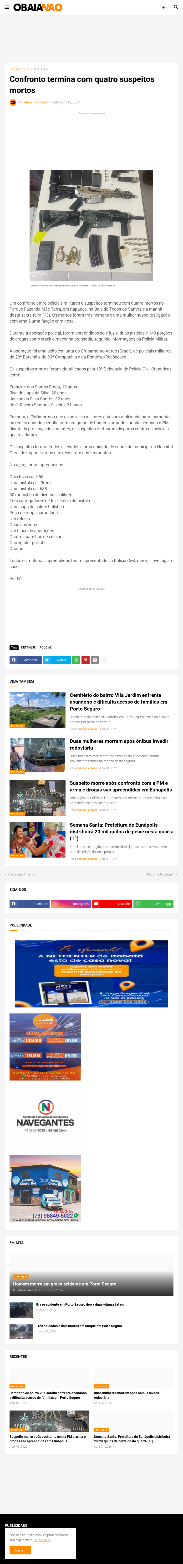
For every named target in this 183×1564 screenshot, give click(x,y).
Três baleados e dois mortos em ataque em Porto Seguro (79, 1326)
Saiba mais (42, 1540)
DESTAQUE (41, 69)
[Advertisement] (91, 39)
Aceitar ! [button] (20, 1550)
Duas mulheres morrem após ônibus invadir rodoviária (119, 744)
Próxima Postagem (161, 874)
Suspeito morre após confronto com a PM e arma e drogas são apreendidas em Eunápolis (121, 786)
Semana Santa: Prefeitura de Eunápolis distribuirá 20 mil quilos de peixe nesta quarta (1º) (121, 832)
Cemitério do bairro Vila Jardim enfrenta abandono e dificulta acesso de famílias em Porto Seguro (118, 702)
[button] (6, 7)
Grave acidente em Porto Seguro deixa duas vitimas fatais (80, 1304)
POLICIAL (45, 647)
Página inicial (19, 69)
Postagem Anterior (22, 874)
